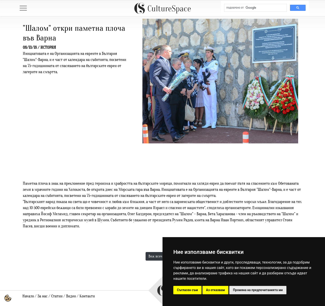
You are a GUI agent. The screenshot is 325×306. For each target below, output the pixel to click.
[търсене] (255, 8)
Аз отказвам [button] (215, 290)
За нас (42, 296)
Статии (57, 296)
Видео (71, 296)
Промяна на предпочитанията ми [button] (258, 290)
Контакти (87, 296)
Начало (28, 296)
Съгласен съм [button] (187, 290)
